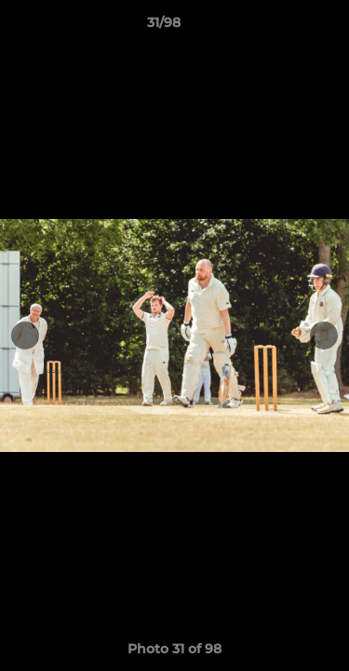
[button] (282, 27)
